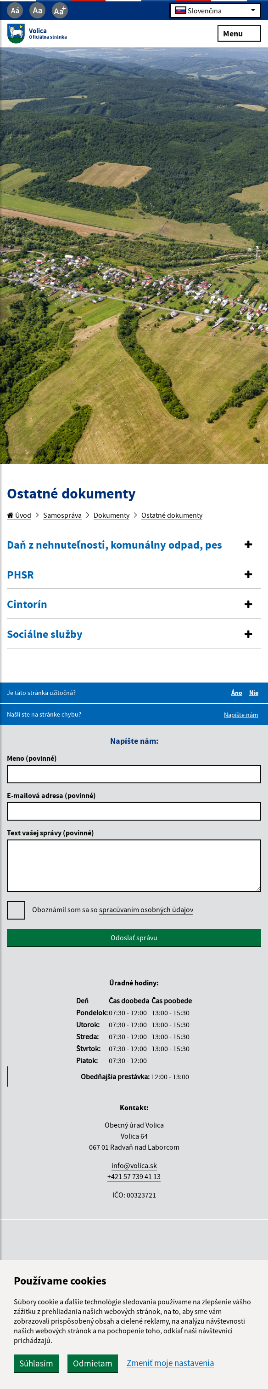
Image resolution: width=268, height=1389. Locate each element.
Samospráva (62, 515)
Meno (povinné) (32, 758)
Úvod (19, 515)
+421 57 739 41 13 (134, 1176)
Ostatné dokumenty (171, 515)
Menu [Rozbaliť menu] (239, 33)
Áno (238, 693)
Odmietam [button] (92, 1363)
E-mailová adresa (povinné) (51, 795)
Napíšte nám (241, 715)
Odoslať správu (134, 937)
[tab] (134, 545)
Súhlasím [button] (36, 1363)
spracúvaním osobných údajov (146, 909)
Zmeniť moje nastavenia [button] (170, 1363)
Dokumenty (111, 515)
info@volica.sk (134, 1165)
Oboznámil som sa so (112, 909)
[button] (134, 545)
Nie (255, 693)
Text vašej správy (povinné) (50, 832)
